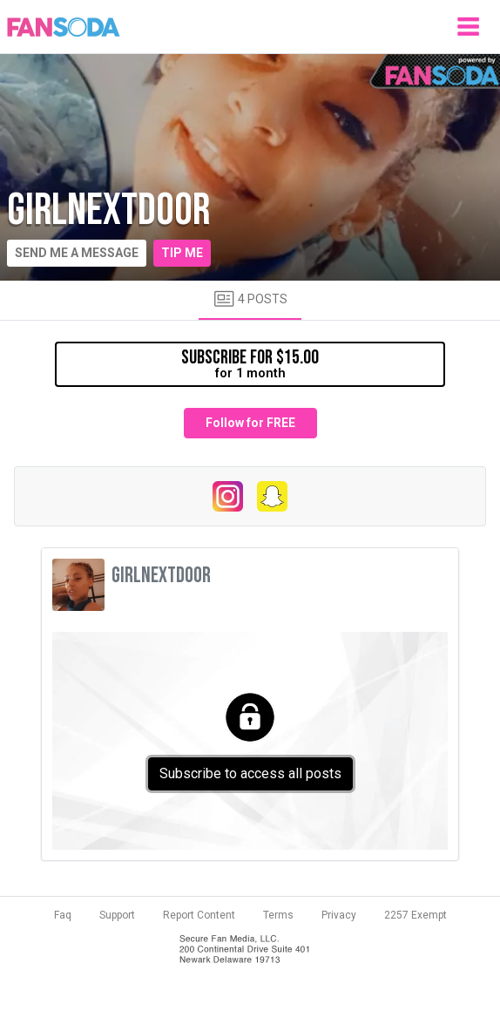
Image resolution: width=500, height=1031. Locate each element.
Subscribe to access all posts (250, 773)
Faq (62, 915)
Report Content (199, 915)
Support (117, 915)
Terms (278, 915)
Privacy (338, 915)
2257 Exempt (415, 915)
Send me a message (77, 253)
